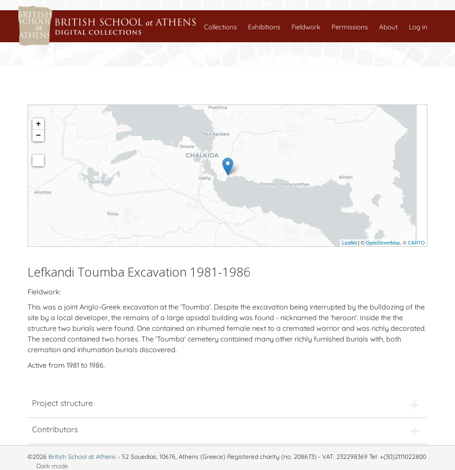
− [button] (38, 135)
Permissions (349, 27)
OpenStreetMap (383, 242)
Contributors (55, 429)
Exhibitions (264, 27)
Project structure (62, 403)
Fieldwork (305, 27)
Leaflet (349, 242)
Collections (220, 27)
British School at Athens (82, 457)
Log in (418, 27)
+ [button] (38, 124)
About (388, 27)
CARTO (416, 242)
